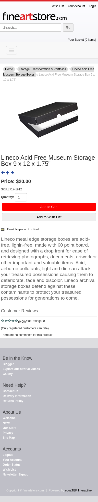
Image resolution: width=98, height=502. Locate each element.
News (6, 423)
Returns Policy (13, 401)
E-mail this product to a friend (23, 229)
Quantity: (7, 197)
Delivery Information (17, 396)
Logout (8, 455)
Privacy (8, 433)
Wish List (58, 6)
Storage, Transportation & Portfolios (42, 69)
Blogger (8, 364)
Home (9, 69)
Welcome (9, 418)
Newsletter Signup (15, 474)
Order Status (12, 464)
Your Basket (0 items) (82, 39)
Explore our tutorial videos (21, 369)
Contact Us (10, 391)
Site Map (9, 437)
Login (92, 6)
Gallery (8, 374)
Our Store (9, 428)
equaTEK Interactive (78, 490)
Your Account (76, 6)
